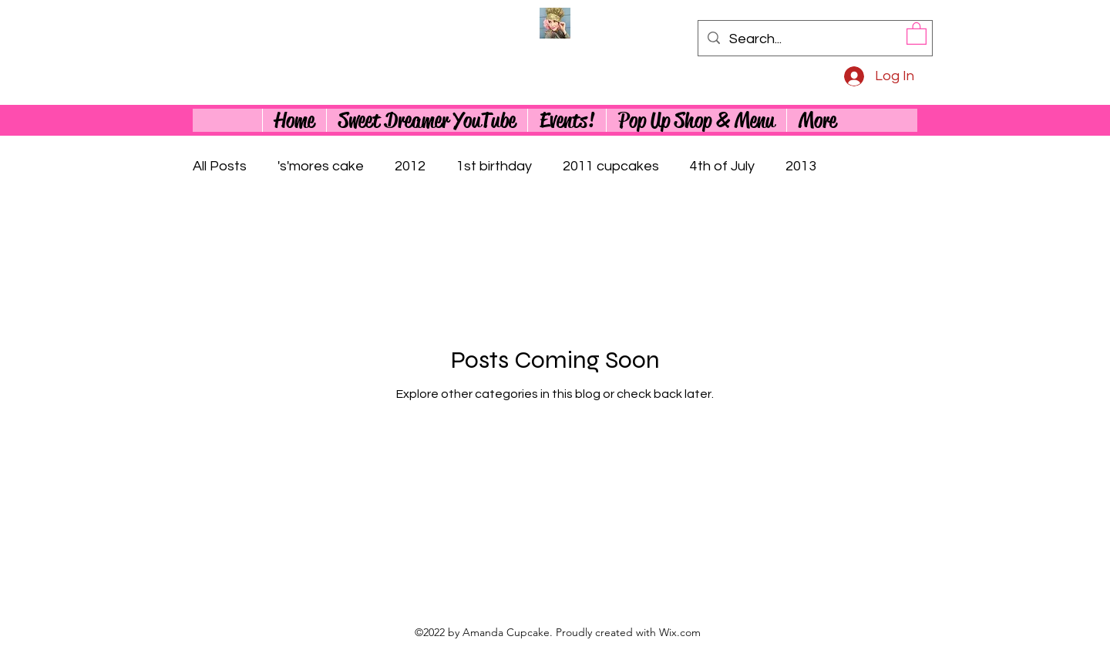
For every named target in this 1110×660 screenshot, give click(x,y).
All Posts (220, 166)
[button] (916, 33)
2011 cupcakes (611, 166)
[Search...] (814, 39)
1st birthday (494, 166)
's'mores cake (321, 166)
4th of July (722, 166)
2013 (800, 166)
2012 (410, 166)
